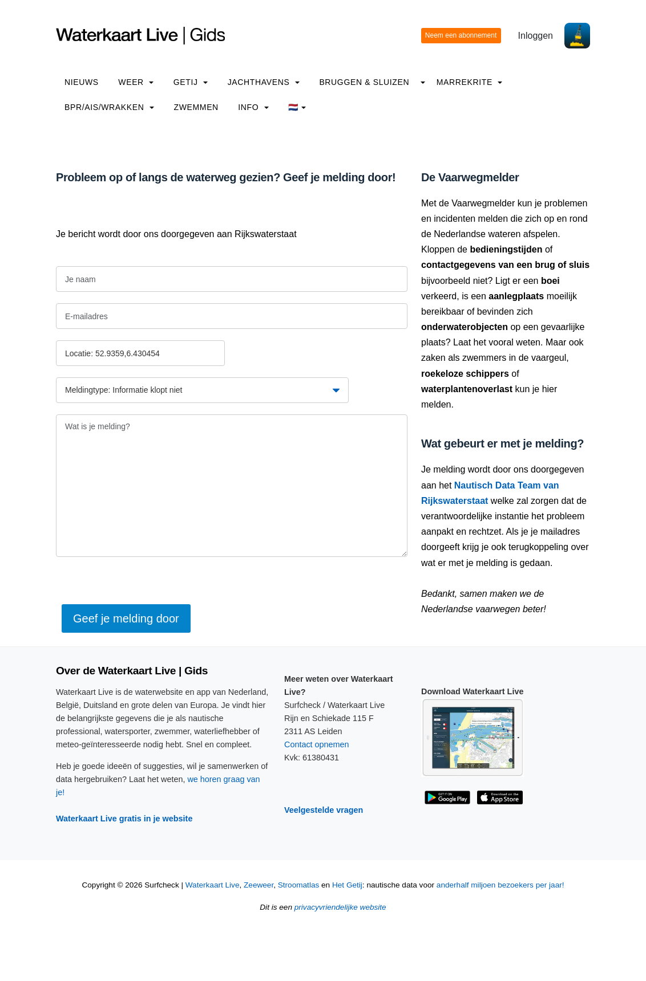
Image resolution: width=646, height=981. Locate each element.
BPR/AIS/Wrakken (109, 107)
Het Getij (347, 885)
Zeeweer (258, 885)
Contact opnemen (316, 744)
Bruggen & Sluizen (364, 82)
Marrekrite (470, 82)
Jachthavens (264, 82)
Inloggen (535, 35)
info (253, 107)
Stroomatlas (299, 885)
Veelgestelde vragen (323, 810)
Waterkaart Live (212, 885)
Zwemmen (196, 107)
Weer (136, 82)
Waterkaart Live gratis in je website (124, 818)
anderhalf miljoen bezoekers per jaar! (500, 885)
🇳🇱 (297, 107)
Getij (190, 82)
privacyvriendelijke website (340, 907)
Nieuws (81, 82)
